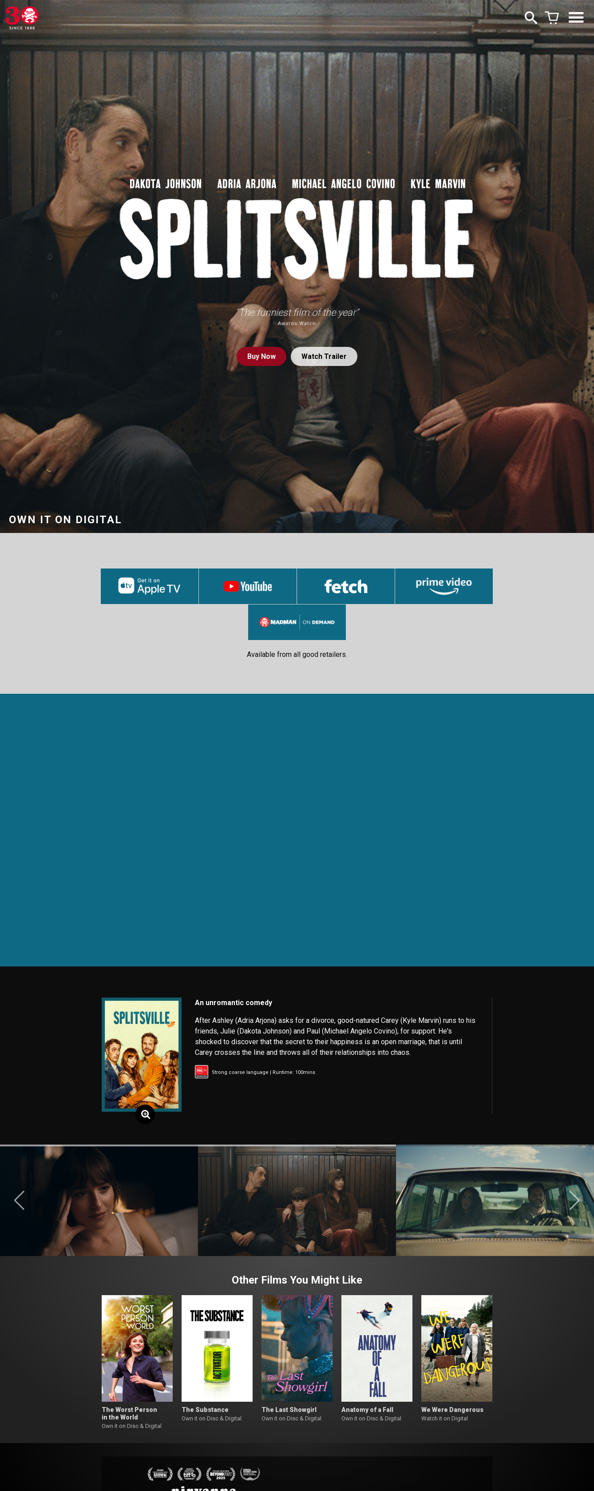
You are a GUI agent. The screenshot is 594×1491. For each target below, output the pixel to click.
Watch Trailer (324, 356)
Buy (261, 356)
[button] (19, 1200)
